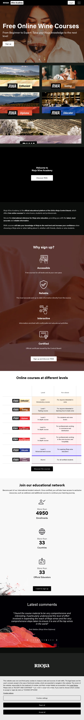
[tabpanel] (42, 623)
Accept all (42, 712)
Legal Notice (74, 685)
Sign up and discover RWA (43, 359)
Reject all (42, 705)
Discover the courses (42, 469)
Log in (71, 3)
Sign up (8, 44)
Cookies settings (42, 698)
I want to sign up (42, 588)
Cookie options (8, 693)
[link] (39, 60)
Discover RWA (42, 178)
